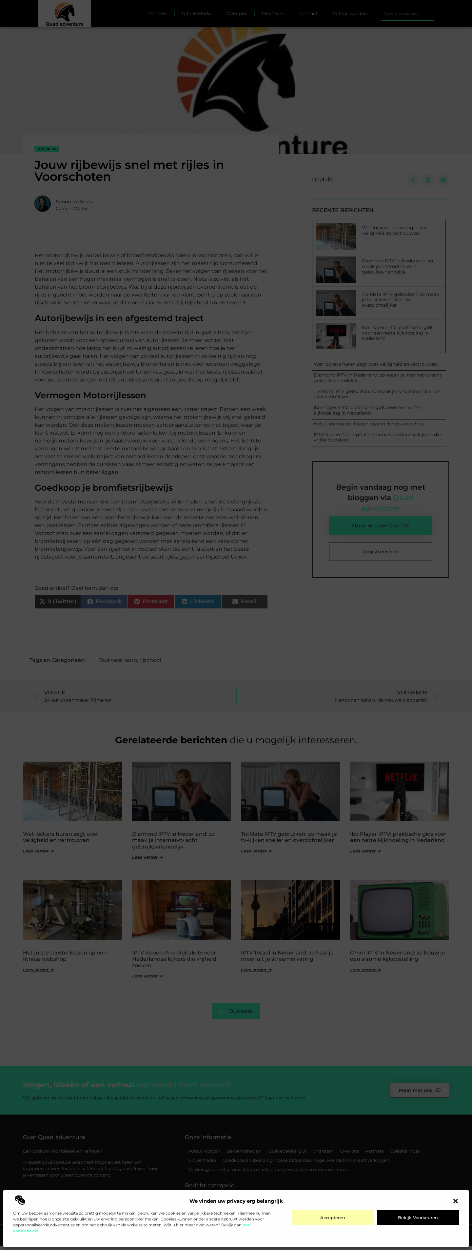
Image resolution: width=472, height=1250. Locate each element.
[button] (455, 1201)
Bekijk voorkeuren (418, 1217)
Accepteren (332, 1217)
